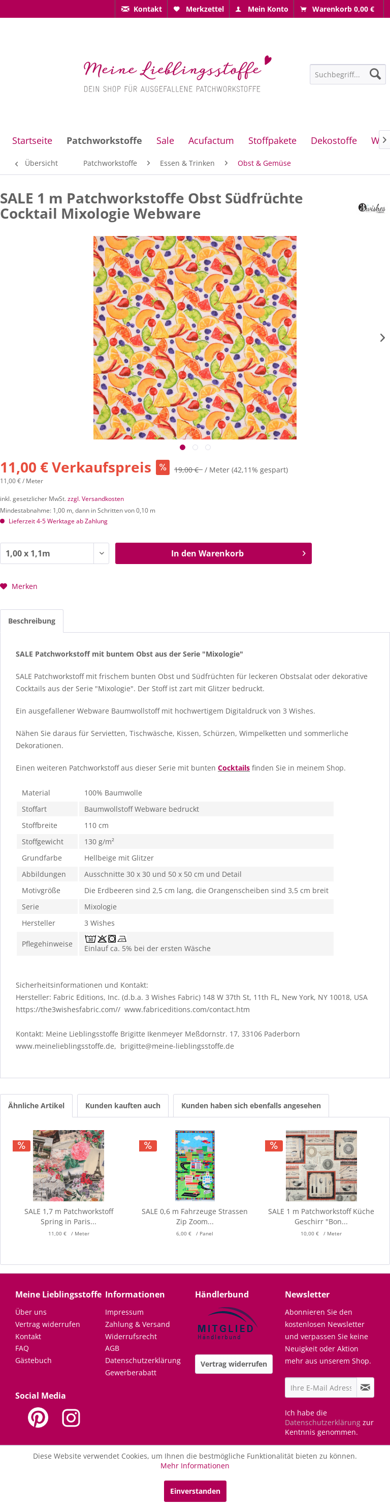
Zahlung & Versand (137, 1324)
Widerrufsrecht (131, 1336)
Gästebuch (33, 1360)
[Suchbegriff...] (348, 74)
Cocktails (234, 768)
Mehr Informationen (195, 1465)
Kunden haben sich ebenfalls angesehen (251, 1105)
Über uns (31, 1312)
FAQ (22, 1348)
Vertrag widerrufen (47, 1324)
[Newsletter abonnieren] (365, 1387)
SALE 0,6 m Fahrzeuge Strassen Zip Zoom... (195, 1216)
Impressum (124, 1312)
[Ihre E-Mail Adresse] (321, 1387)
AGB (112, 1348)
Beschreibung (31, 621)
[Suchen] (375, 74)
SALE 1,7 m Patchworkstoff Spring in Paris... (68, 1216)
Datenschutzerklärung (143, 1360)
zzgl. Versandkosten (96, 498)
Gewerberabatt (130, 1372)
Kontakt (28, 1336)
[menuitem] (141, 9)
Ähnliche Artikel (36, 1105)
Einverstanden (195, 1491)
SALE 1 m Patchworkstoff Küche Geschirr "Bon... (321, 1216)
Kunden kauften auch (122, 1105)
